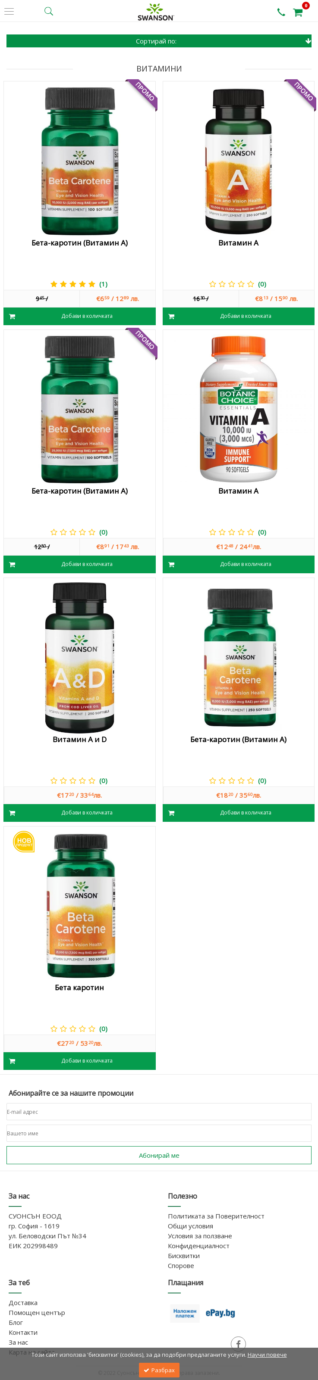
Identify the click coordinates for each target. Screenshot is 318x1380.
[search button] (49, 11)
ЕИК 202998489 (33, 1245)
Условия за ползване (200, 1235)
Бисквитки (184, 1255)
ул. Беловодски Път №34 (47, 1235)
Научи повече (267, 1354)
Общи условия (190, 1225)
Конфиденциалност (199, 1245)
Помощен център (37, 1312)
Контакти (23, 1332)
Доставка (23, 1302)
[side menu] (9, 11)
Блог (16, 1322)
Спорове (181, 1265)
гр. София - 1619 (34, 1225)
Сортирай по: (224, 41)
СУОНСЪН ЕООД (35, 1216)
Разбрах (159, 1370)
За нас (18, 1342)
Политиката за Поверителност (216, 1216)
